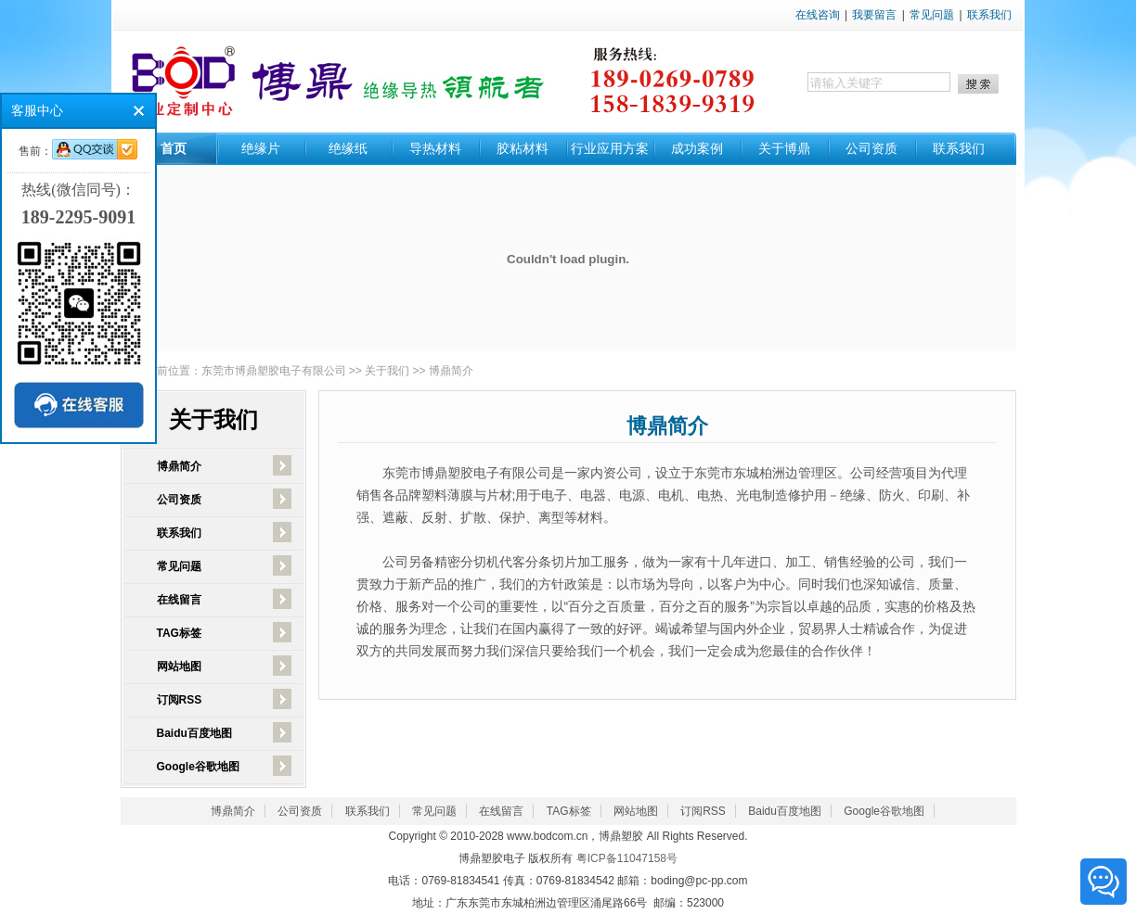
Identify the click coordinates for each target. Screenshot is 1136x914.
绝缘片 (260, 148)
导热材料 (435, 148)
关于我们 (387, 370)
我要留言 (874, 14)
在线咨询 (817, 14)
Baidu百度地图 (194, 733)
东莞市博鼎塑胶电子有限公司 (273, 370)
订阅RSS (179, 699)
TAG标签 (179, 633)
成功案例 (697, 148)
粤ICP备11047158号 (627, 858)
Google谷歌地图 (198, 766)
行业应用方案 (610, 148)
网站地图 (179, 666)
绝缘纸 (348, 148)
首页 (174, 148)
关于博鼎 (784, 148)
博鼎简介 (451, 370)
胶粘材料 (523, 148)
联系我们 (989, 14)
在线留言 (179, 599)
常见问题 (932, 14)
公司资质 (871, 148)
